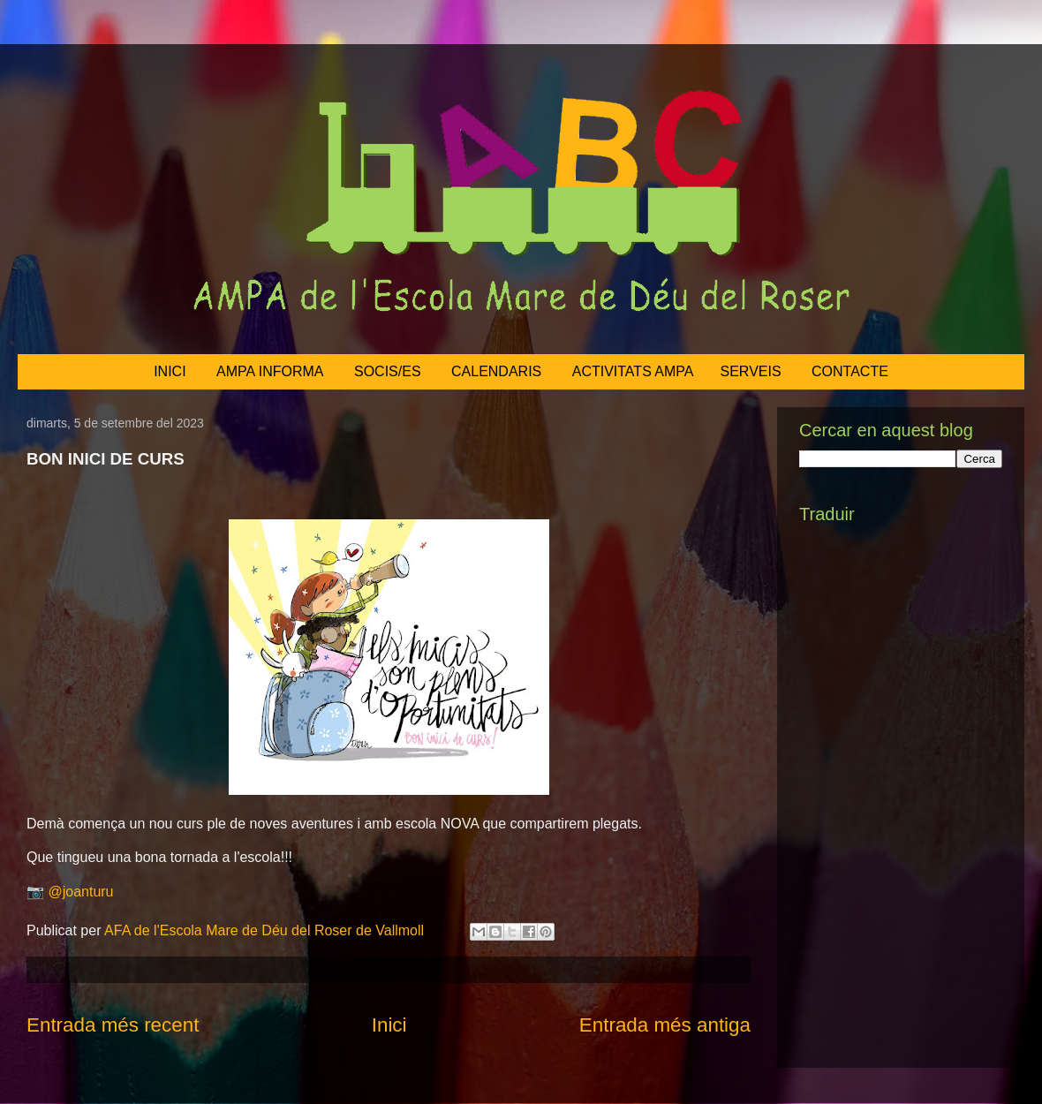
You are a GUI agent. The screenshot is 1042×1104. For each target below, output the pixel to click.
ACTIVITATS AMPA (633, 371)
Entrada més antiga (665, 1025)
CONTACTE (850, 371)
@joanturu (80, 891)
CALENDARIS (496, 371)
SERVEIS (751, 371)
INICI (169, 371)
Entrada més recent (112, 1025)
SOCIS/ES (387, 371)
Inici (389, 1025)
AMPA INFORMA (270, 371)
